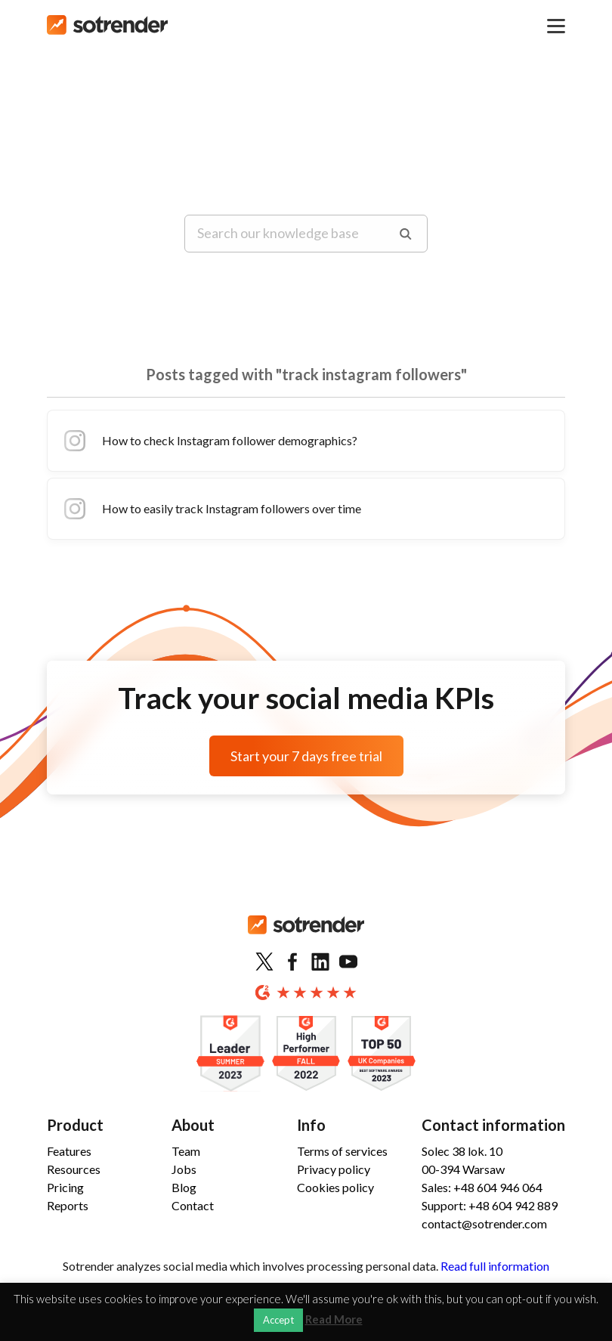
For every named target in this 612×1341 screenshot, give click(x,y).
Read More (334, 1319)
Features (69, 1151)
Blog (184, 1187)
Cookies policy (335, 1187)
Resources (73, 1169)
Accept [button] (278, 1320)
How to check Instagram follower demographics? (208, 441)
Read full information (494, 1266)
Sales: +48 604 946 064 (482, 1187)
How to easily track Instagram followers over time (210, 509)
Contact (193, 1205)
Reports (67, 1205)
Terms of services (342, 1151)
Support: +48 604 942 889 (490, 1205)
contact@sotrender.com (484, 1223)
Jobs (184, 1169)
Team (186, 1151)
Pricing (65, 1187)
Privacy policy (333, 1169)
